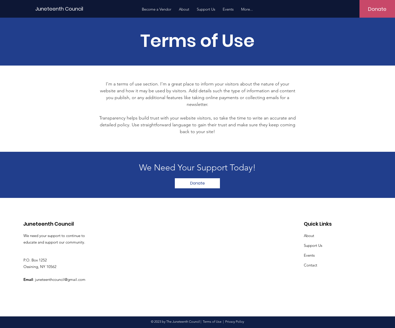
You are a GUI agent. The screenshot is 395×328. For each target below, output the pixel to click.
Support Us (313, 245)
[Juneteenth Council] (59, 8)
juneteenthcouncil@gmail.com (60, 279)
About (309, 235)
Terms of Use (212, 321)
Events (309, 255)
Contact (310, 265)
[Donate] (377, 9)
